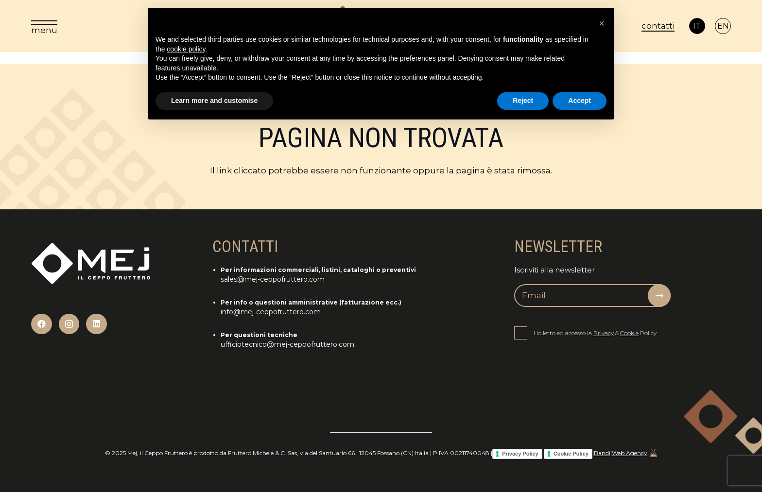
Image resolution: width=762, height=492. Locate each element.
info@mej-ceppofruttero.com (271, 311)
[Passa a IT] (697, 26)
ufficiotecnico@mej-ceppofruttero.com (287, 344)
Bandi (602, 453)
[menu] (44, 26)
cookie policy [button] (186, 49)
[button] (601, 23)
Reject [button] (523, 100)
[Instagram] (69, 324)
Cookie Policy (571, 454)
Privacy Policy (520, 454)
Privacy (603, 333)
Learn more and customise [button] (214, 100)
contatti (658, 26)
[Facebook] (41, 324)
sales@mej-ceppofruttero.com (273, 279)
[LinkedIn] (96, 324)
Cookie (629, 333)
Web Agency (634, 453)
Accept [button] (579, 100)
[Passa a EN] (723, 26)
